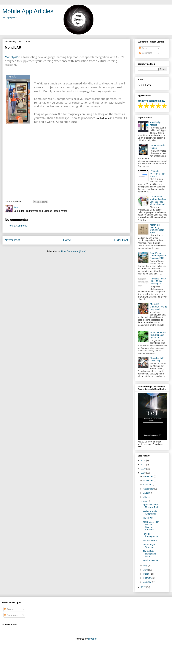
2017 (143, 587)
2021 (143, 464)
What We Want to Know (151, 100)
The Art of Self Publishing (157, 359)
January (147, 582)
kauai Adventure (150, 560)
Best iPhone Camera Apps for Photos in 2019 (158, 255)
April (145, 570)
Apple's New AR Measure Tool (150, 505)
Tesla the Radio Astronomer (150, 512)
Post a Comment (18, 225)
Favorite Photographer (150, 535)
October (147, 484)
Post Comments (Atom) (73, 251)
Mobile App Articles (27, 11)
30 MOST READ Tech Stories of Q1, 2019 (158, 335)
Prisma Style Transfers (149, 545)
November (148, 480)
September (148, 489)
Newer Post (12, 240)
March (146, 574)
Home (67, 240)
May (145, 565)
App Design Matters (155, 123)
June (145, 501)
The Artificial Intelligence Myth (149, 554)
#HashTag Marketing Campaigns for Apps (157, 229)
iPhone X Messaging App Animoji (157, 173)
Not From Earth (150, 540)
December (148, 476)
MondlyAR (11, 57)
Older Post (121, 240)
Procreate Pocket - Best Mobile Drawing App (158, 281)
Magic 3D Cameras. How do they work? (158, 307)
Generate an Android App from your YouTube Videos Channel (158, 200)
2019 (143, 469)
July (145, 497)
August (146, 493)
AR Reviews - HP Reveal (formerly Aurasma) (151, 526)
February (147, 578)
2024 (143, 460)
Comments (145, 53)
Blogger (92, 638)
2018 (143, 473)
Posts (143, 48)
